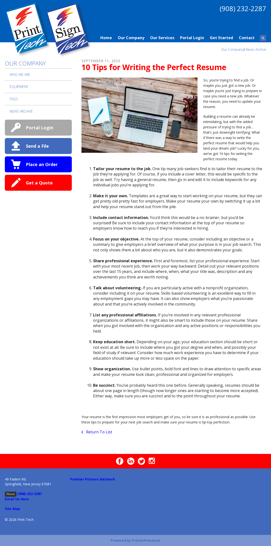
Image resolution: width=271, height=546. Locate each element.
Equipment (19, 86)
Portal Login (192, 37)
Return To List (98, 432)
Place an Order (42, 164)
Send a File (37, 146)
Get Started (221, 37)
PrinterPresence (146, 540)
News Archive (256, 49)
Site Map (12, 508)
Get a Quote (39, 183)
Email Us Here (17, 499)
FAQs (14, 99)
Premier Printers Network (92, 479)
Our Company (131, 37)
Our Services (162, 37)
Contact (247, 37)
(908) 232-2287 (243, 8)
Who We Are (20, 74)
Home (106, 37)
